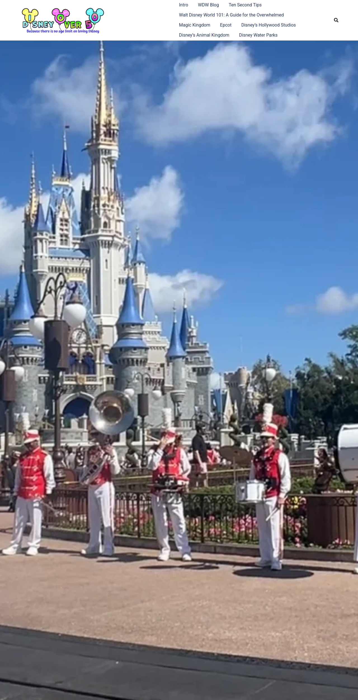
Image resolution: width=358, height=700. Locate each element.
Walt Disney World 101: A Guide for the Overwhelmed (231, 15)
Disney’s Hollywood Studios (268, 25)
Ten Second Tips (245, 5)
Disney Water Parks (258, 35)
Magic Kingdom (194, 25)
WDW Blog (208, 5)
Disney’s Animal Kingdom (204, 35)
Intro (183, 5)
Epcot (226, 25)
